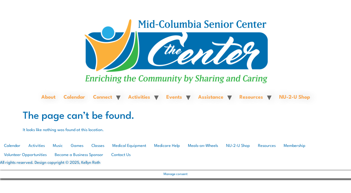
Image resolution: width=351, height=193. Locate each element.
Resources (251, 97)
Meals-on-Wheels (203, 146)
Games (77, 146)
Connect (102, 97)
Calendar (74, 97)
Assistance (210, 97)
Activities (139, 97)
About (48, 97)
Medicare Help (167, 146)
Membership (294, 146)
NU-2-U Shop (294, 97)
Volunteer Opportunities (25, 155)
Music (58, 146)
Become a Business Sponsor (79, 155)
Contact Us (121, 155)
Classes (97, 146)
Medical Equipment (129, 146)
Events (174, 97)
